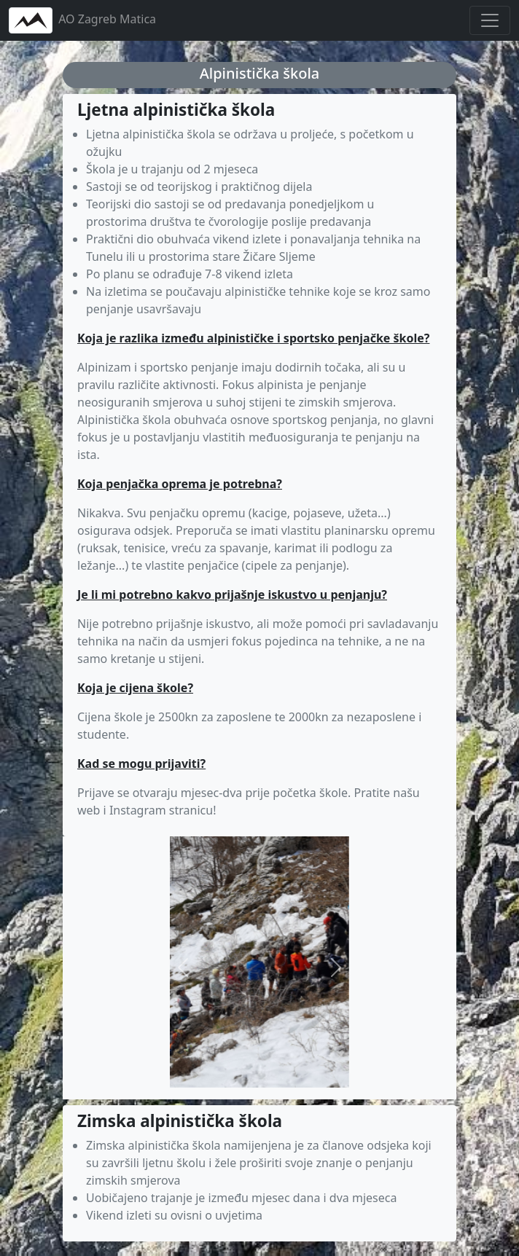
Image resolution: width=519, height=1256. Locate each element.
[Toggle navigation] (489, 20)
